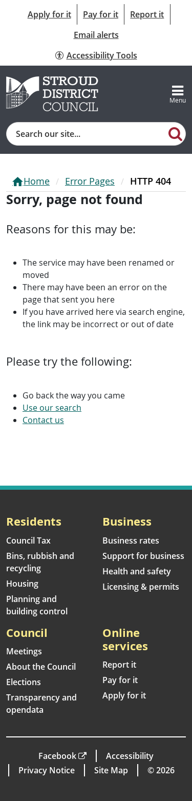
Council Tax (28, 540)
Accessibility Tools (102, 55)
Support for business (143, 556)
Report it (147, 14)
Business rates (130, 540)
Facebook (57, 756)
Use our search (52, 407)
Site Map (111, 770)
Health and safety (136, 571)
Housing (22, 583)
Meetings (24, 651)
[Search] (175, 133)
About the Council (41, 666)
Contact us (43, 420)
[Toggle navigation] (177, 94)
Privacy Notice (46, 770)
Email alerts (96, 35)
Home (37, 181)
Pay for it (100, 14)
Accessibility (130, 756)
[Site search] (86, 134)
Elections (23, 682)
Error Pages (90, 181)
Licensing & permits (140, 586)
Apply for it (49, 14)
